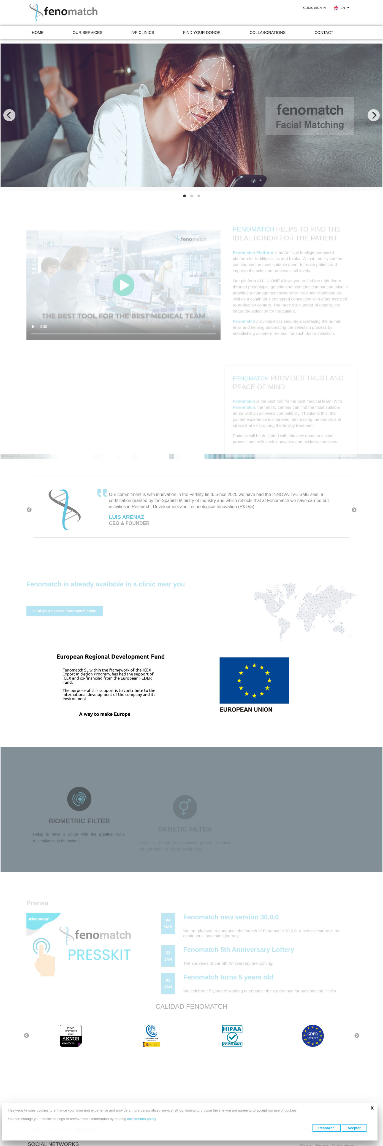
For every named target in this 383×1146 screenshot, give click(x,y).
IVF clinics (142, 32)
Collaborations (267, 32)
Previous (29, 510)
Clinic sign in (314, 7)
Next (354, 510)
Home (38, 32)
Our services (88, 32)
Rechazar (326, 1128)
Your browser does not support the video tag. (123, 297)
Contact (323, 32)
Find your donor (202, 32)
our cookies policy (141, 1119)
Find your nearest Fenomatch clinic (64, 623)
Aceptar (354, 1128)
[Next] (374, 115)
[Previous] (9, 115)
